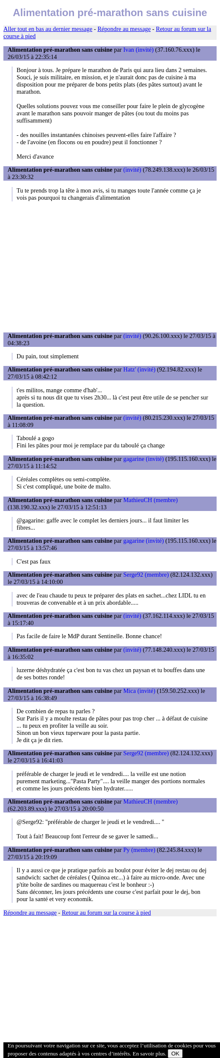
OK (175, 1053)
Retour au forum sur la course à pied (106, 912)
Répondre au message (123, 28)
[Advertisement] (110, 266)
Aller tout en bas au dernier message (47, 28)
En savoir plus (149, 1053)
